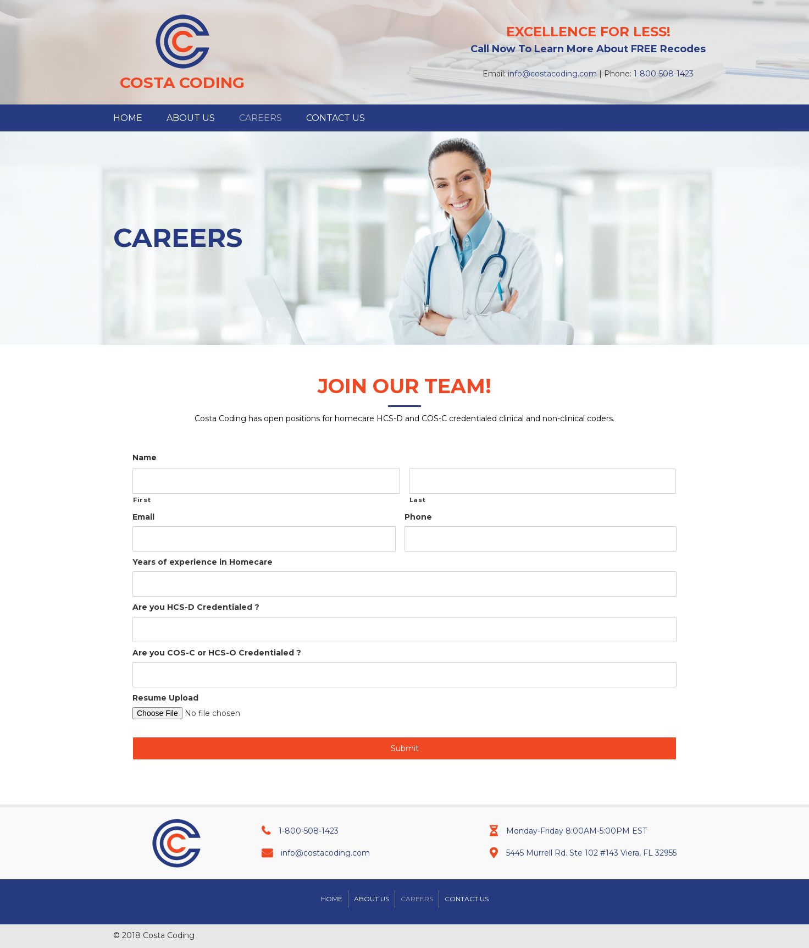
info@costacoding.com (552, 74)
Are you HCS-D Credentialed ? (195, 607)
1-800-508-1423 (664, 74)
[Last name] (543, 481)
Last (417, 500)
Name (144, 457)
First (142, 500)
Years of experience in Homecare (202, 562)
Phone (418, 517)
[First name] (266, 481)
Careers (417, 899)
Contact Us (467, 899)
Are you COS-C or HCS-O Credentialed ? (216, 653)
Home (331, 899)
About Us (371, 899)
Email (143, 517)
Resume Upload (165, 698)
